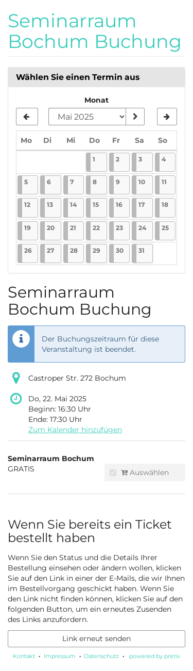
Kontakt (24, 656)
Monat (96, 100)
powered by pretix (154, 656)
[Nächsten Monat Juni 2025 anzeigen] (167, 116)
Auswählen (139, 472)
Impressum (60, 656)
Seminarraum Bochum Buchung (95, 31)
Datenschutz (101, 656)
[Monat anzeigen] (135, 116)
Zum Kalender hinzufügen (75, 429)
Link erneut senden (96, 638)
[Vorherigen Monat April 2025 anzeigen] (27, 116)
